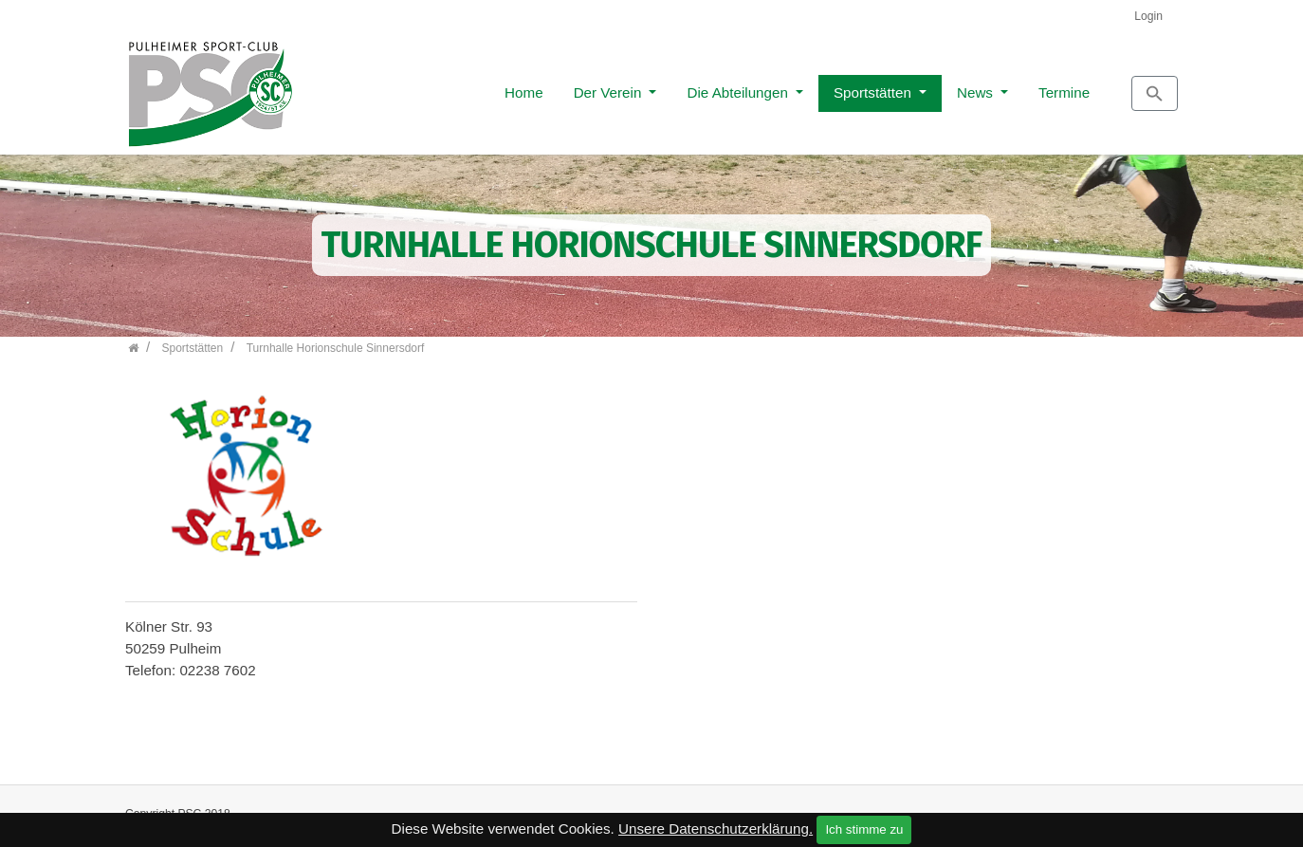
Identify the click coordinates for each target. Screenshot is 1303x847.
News (891, 87)
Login (1148, 16)
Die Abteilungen (654, 87)
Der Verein (524, 87)
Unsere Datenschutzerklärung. (715, 828)
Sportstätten (789, 87)
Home (438, 87)
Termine (978, 87)
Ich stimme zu (864, 829)
